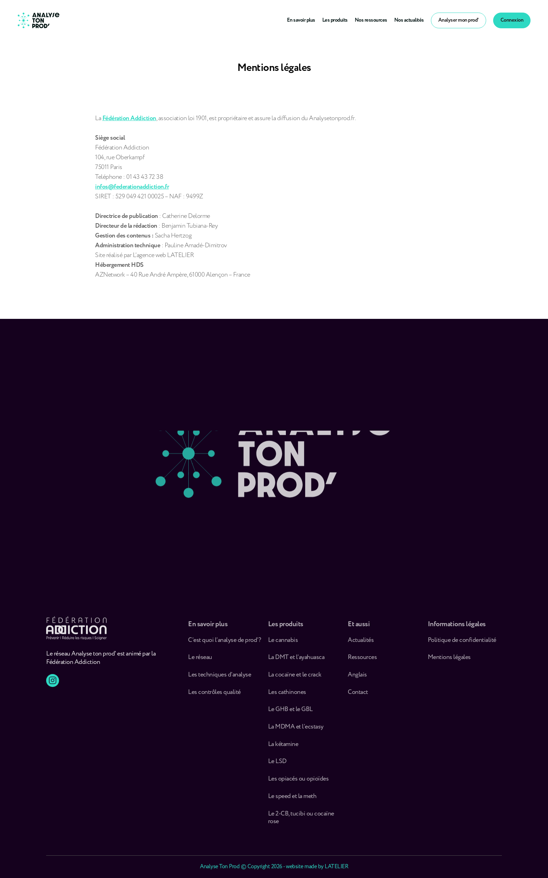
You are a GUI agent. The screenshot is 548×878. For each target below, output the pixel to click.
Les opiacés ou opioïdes (298, 782)
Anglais (357, 678)
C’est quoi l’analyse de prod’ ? (225, 643)
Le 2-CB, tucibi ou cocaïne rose (301, 821)
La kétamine (283, 748)
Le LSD (277, 765)
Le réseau (200, 661)
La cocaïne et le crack (295, 678)
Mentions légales (449, 661)
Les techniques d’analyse (220, 678)
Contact (358, 696)
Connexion (512, 20)
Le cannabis (283, 643)
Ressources (362, 661)
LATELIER (336, 867)
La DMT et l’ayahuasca (296, 661)
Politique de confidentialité (462, 643)
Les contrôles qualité (214, 696)
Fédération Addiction (129, 118)
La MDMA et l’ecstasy (296, 730)
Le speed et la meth (292, 800)
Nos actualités (409, 20)
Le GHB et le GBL (290, 713)
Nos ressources (371, 20)
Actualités (361, 643)
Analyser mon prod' (458, 20)
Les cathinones (287, 696)
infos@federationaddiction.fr (132, 186)
